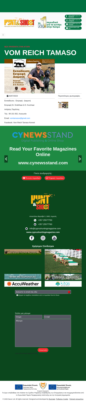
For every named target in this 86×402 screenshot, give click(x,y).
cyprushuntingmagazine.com (26, 353)
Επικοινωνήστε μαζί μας (72, 28)
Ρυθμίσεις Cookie (62, 399)
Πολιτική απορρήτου (76, 399)
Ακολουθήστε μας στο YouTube (73, 24)
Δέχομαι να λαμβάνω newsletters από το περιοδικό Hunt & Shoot (38, 295)
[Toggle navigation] (3, 34)
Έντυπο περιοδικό (31, 178)
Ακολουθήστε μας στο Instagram (73, 20)
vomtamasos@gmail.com (20, 118)
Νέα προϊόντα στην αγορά (17, 47)
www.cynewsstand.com (43, 163)
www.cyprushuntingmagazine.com (43, 232)
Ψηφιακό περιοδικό (55, 178)
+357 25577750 (45, 220)
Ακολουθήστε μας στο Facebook (73, 16)
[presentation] (32, 300)
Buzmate (52, 399)
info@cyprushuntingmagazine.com (45, 228)
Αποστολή (43, 350)
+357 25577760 (45, 224)
